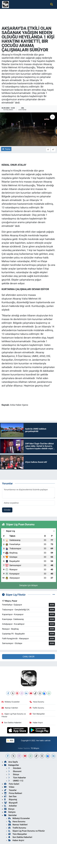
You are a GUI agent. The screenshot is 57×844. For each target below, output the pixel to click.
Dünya (13, 774)
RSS (10, 740)
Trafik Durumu (37, 708)
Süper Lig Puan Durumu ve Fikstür (14, 715)
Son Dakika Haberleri (12, 722)
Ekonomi (14, 771)
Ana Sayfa (11, 762)
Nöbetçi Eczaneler (11, 702)
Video (9, 787)
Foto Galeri (11, 784)
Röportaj (10, 799)
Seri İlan (10, 796)
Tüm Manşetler (37, 714)
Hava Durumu (37, 702)
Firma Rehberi (13, 793)
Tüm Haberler (17, 777)
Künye (9, 809)
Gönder (7, 510)
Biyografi (11, 802)
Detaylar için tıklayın (28, 585)
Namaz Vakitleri (10, 708)
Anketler (10, 806)
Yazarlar (10, 790)
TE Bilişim (35, 748)
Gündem (14, 768)
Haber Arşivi (36, 722)
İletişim (10, 812)
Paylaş (6, 149)
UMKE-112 (15, 780)
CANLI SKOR (28, 656)
